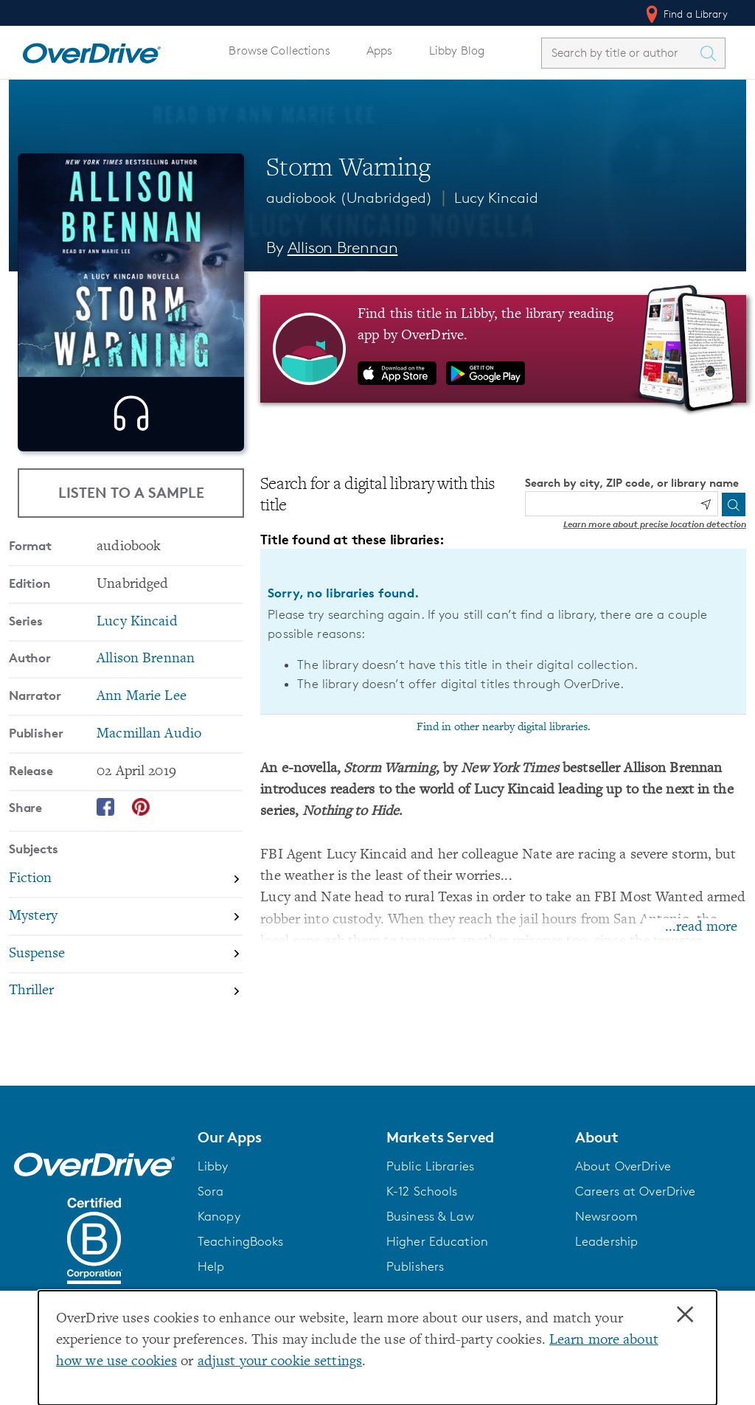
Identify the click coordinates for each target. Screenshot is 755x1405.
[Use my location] (705, 504)
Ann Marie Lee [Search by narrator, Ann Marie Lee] (142, 732)
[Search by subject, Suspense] (126, 990)
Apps (379, 51)
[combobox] (620, 52)
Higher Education (437, 1241)
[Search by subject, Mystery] (126, 952)
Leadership (606, 1241)
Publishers (415, 1266)
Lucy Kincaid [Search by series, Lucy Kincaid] (137, 658)
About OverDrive (623, 1166)
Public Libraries (430, 1166)
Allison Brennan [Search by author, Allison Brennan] (343, 247)
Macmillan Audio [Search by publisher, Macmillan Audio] (149, 770)
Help (211, 1266)
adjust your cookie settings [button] (280, 1362)
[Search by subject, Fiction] (126, 915)
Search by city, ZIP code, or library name (632, 483)
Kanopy (219, 1216)
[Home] (91, 50)
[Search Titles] (711, 53)
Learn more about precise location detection (654, 524)
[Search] (733, 504)
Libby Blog (456, 51)
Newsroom (606, 1216)
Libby (213, 1166)
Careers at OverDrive (635, 1191)
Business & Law (430, 1216)
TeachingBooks (241, 1241)
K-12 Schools (421, 1191)
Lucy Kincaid (496, 198)
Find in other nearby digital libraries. (504, 727)
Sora (211, 1191)
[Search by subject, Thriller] (126, 1027)
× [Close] (685, 1315)
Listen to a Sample (131, 496)
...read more (701, 927)
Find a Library (685, 14)
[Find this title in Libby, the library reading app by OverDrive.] (503, 349)
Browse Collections (279, 51)
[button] (283, 1137)
